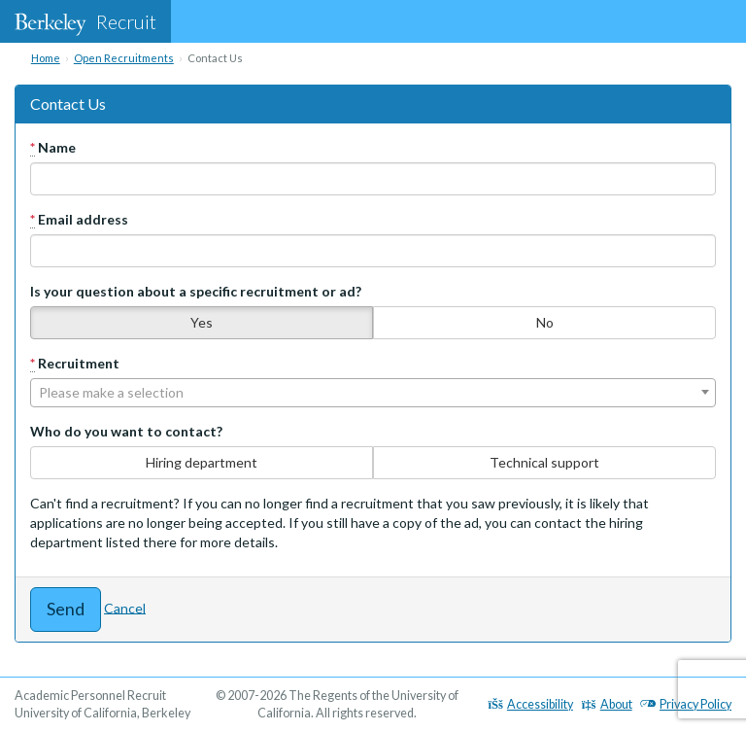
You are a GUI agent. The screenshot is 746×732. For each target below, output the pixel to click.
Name (53, 148)
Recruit (85, 21)
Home (45, 58)
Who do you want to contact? (126, 431)
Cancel (125, 607)
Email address (79, 219)
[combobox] (373, 392)
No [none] (545, 322)
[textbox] (373, 392)
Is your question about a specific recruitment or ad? (195, 291)
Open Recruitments (124, 58)
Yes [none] (201, 322)
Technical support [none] (544, 462)
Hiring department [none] (201, 462)
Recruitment (74, 363)
